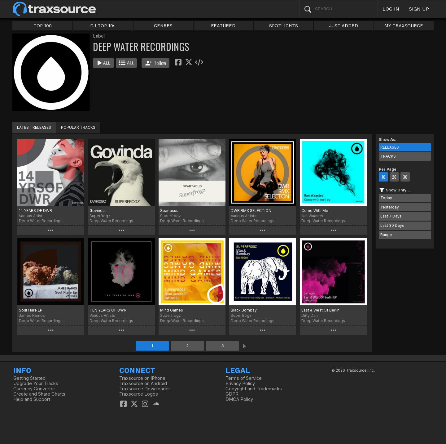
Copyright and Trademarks (253, 389)
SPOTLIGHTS (283, 26)
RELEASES (389, 147)
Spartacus (169, 210)
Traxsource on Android (143, 383)
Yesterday (389, 207)
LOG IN (391, 9)
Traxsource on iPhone (142, 378)
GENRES (163, 26)
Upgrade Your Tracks (35, 383)
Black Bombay (244, 310)
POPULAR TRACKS (78, 127)
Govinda (97, 210)
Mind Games (171, 310)
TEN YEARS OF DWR (108, 310)
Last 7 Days (391, 216)
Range (386, 234)
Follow (155, 63)
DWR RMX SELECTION (251, 210)
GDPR (231, 394)
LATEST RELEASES (34, 127)
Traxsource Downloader (144, 389)
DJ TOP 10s (103, 26)
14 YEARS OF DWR (35, 210)
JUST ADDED (343, 26)
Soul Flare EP (30, 310)
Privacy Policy (240, 383)
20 (394, 177)
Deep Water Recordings (41, 220)
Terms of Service (243, 378)
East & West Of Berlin (320, 310)
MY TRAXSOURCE (403, 26)
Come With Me (314, 210)
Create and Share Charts (39, 394)
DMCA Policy (239, 399)
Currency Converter (34, 389)
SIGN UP (419, 9)
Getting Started (29, 378)
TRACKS (388, 156)
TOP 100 (42, 26)
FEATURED (223, 26)
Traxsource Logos (138, 394)
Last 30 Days (392, 225)
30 (405, 177)
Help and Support (31, 399)
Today (386, 197)
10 (383, 177)
